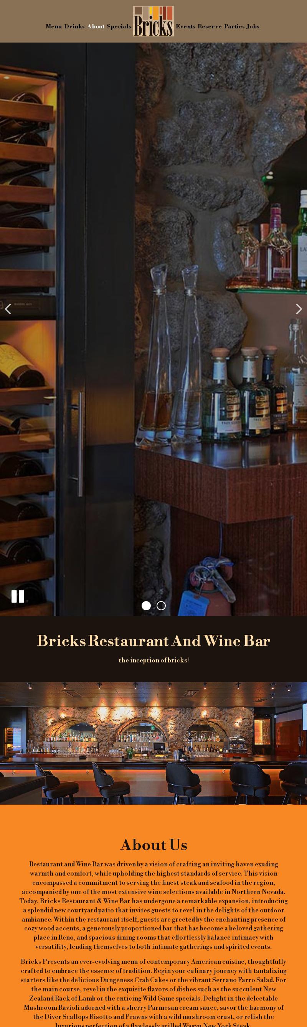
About (95, 26)
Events (185, 26)
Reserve (210, 26)
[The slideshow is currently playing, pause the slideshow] (17, 595)
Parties (234, 26)
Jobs (253, 26)
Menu (54, 26)
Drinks (74, 26)
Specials (119, 26)
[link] (153, 21)
